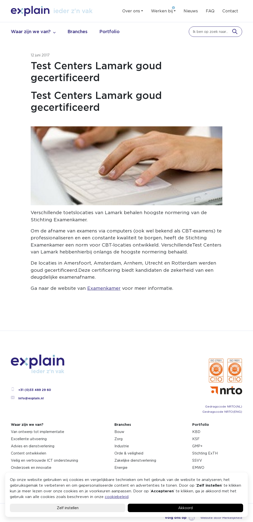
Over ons (131, 11)
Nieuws (191, 11)
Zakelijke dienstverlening (135, 460)
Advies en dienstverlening (32, 446)
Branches (77, 31)
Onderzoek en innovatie (31, 468)
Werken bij (162, 11)
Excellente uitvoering (29, 439)
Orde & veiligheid (128, 453)
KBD (196, 432)
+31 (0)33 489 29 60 (31, 390)
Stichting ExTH (205, 453)
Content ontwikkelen (28, 453)
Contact (230, 11)
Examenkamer (104, 288)
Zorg (118, 439)
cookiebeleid (116, 496)
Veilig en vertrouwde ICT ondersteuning (44, 460)
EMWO (198, 468)
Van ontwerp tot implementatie (37, 432)
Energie (120, 468)
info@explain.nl (27, 398)
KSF (196, 439)
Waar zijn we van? (31, 31)
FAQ (210, 11)
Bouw (119, 432)
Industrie (121, 446)
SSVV (197, 460)
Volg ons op (180, 517)
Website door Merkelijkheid (221, 518)
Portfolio (109, 31)
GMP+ (197, 446)
